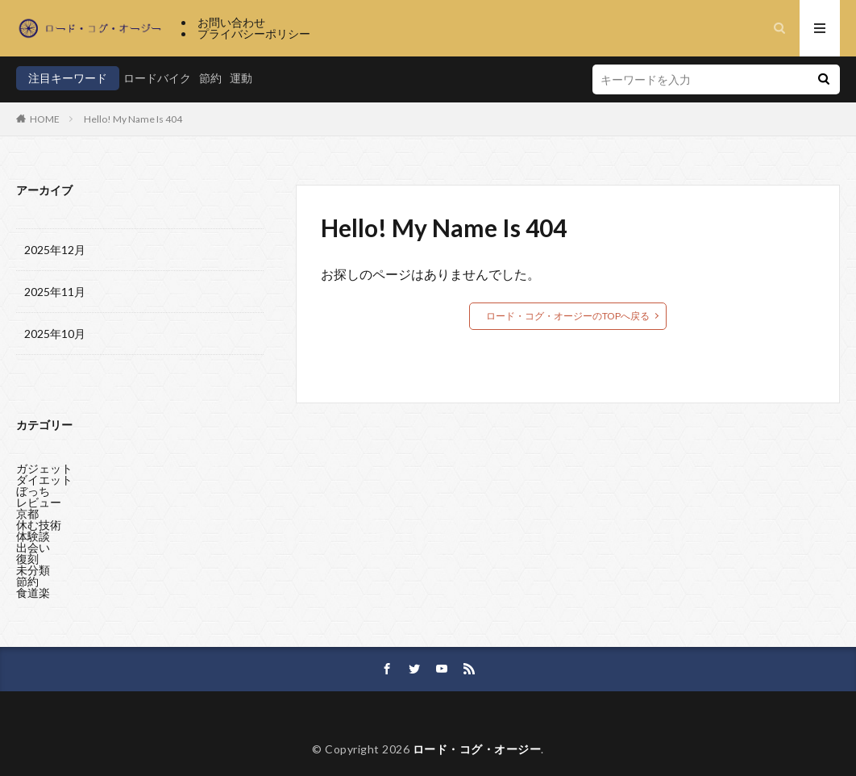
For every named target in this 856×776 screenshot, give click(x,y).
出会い (33, 543)
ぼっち (33, 487)
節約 (210, 78)
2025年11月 (54, 291)
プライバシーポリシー (253, 33)
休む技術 (38, 521)
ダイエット (44, 475)
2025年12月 (54, 250)
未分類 (33, 566)
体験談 (33, 532)
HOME (45, 119)
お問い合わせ (231, 22)
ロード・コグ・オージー (477, 749)
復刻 (27, 554)
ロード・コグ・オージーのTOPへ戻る (568, 316)
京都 (27, 509)
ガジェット (44, 464)
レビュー (38, 498)
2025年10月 (54, 333)
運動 (241, 78)
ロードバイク (157, 78)
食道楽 (33, 588)
